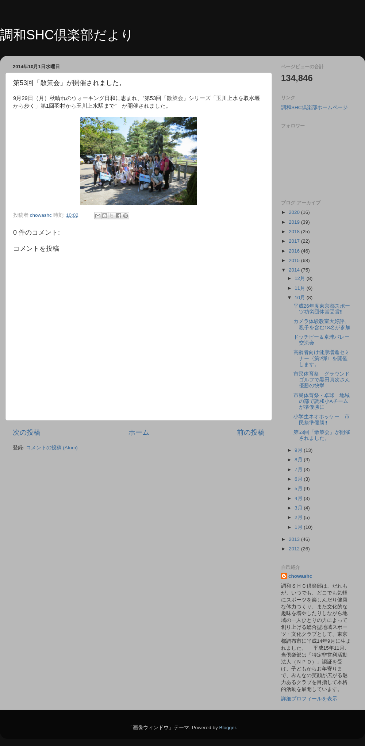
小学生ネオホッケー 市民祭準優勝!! (321, 419)
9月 (299, 450)
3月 (299, 508)
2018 (295, 231)
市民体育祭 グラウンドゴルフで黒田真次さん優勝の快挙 (321, 379)
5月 (299, 488)
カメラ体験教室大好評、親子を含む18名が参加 (321, 324)
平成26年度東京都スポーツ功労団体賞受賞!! (321, 309)
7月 (299, 469)
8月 (299, 459)
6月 (299, 479)
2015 (295, 260)
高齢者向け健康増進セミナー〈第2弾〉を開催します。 (321, 358)
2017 (295, 241)
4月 (299, 498)
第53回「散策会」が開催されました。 (321, 435)
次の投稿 (27, 432)
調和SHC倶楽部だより (67, 34)
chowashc (300, 576)
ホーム (138, 432)
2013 (295, 539)
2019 (295, 222)
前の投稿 (251, 432)
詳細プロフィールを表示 (309, 698)
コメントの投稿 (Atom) (52, 447)
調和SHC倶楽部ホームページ (314, 107)
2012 (295, 548)
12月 (301, 278)
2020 (295, 212)
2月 (299, 517)
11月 (301, 288)
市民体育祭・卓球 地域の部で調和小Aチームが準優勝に (321, 401)
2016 (295, 251)
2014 (295, 270)
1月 (299, 527)
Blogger (227, 727)
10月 (301, 297)
